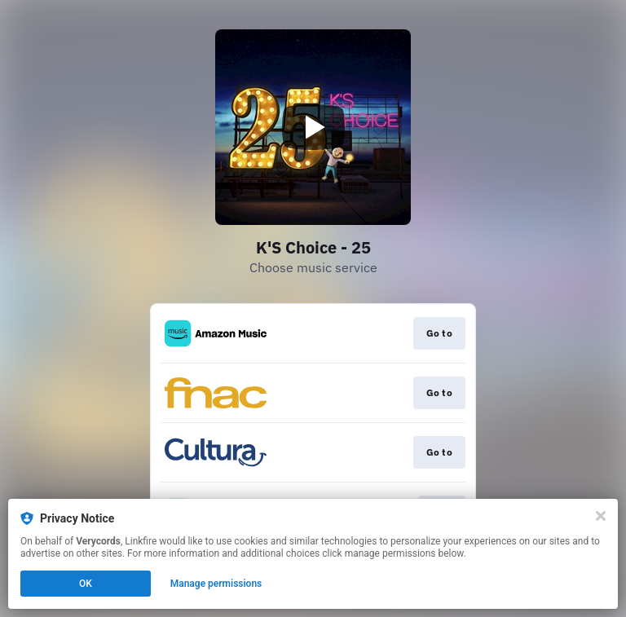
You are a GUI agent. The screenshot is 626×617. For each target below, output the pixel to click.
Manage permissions (216, 583)
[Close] (601, 516)
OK (85, 583)
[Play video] (313, 127)
